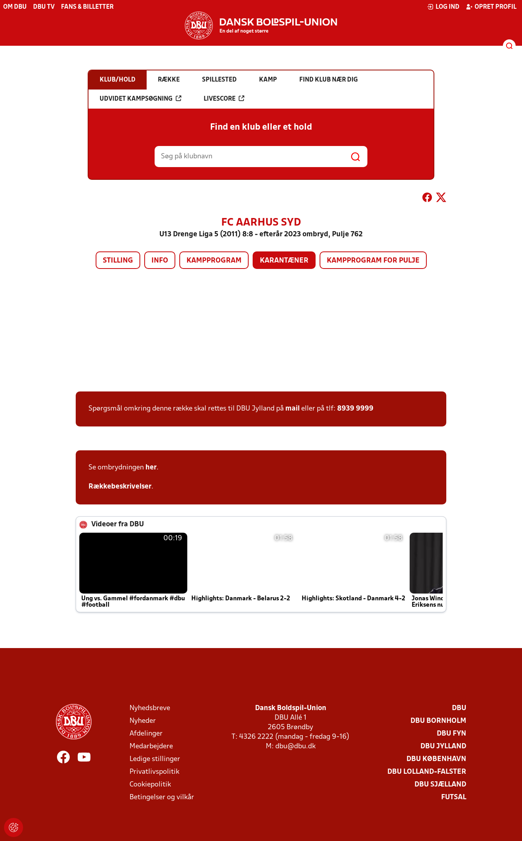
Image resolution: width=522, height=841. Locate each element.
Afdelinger (146, 733)
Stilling (118, 260)
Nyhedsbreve (150, 708)
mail (292, 408)
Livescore (224, 98)
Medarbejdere (151, 746)
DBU (459, 708)
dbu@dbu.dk (295, 746)
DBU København (436, 759)
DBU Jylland (443, 746)
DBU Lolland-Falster (426, 772)
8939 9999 (355, 408)
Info (159, 260)
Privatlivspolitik (154, 772)
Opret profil (491, 6)
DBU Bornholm (438, 721)
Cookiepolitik (150, 784)
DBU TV (44, 7)
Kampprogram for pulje (373, 260)
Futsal (453, 797)
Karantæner (284, 260)
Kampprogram (213, 260)
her (151, 467)
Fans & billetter (87, 7)
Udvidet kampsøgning (140, 98)
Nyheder (143, 721)
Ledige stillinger (155, 759)
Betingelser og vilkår (162, 797)
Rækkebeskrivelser (119, 486)
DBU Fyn (451, 733)
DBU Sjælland (440, 784)
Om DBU (15, 7)
